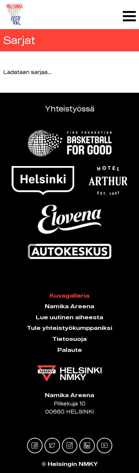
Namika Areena (69, 306)
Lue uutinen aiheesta (69, 317)
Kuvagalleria (69, 295)
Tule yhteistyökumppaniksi (69, 328)
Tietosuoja (69, 339)
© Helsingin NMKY (70, 464)
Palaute (69, 350)
